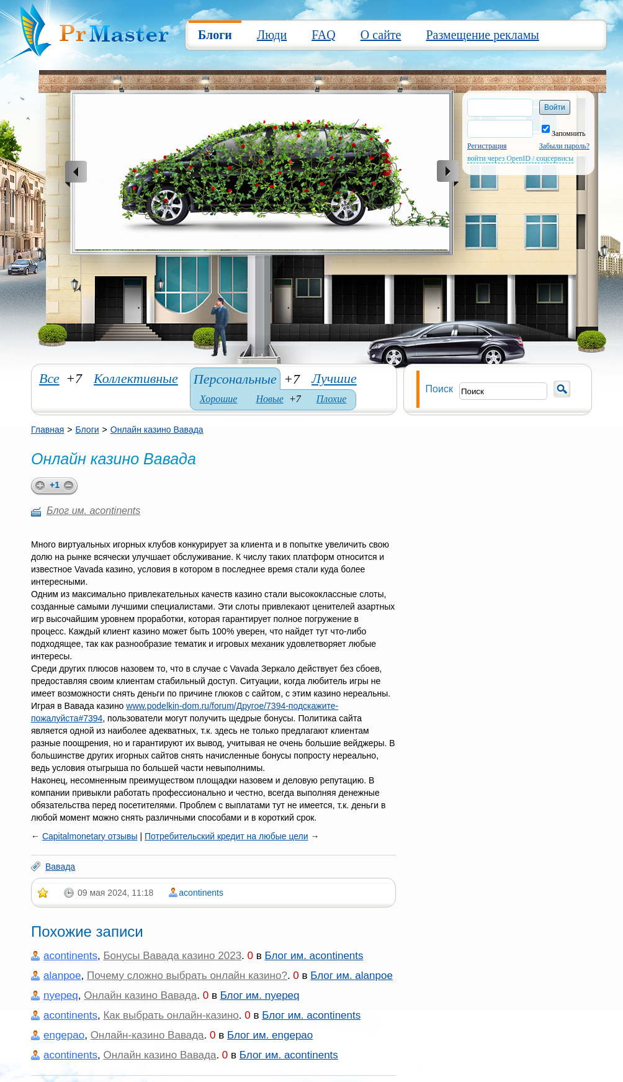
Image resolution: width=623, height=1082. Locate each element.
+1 (55, 485)
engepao (63, 1035)
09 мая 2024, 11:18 (115, 893)
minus (70, 486)
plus (38, 486)
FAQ (324, 35)
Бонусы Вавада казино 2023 (172, 956)
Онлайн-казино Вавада (147, 1035)
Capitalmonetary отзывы (90, 836)
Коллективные (136, 378)
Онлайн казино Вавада (157, 430)
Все (49, 378)
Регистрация (487, 146)
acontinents (201, 893)
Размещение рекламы (482, 35)
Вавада (60, 867)
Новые (269, 399)
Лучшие (334, 378)
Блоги (215, 35)
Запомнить (564, 133)
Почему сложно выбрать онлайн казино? (187, 975)
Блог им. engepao (270, 1035)
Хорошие (219, 399)
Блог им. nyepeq (260, 995)
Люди (272, 35)
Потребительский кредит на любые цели (226, 836)
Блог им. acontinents (93, 510)
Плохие (331, 399)
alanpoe (62, 975)
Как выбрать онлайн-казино (170, 1015)
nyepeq (60, 995)
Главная (47, 430)
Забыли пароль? (564, 146)
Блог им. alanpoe (351, 975)
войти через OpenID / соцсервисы (520, 158)
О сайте (381, 35)
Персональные (235, 379)
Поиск (439, 389)
